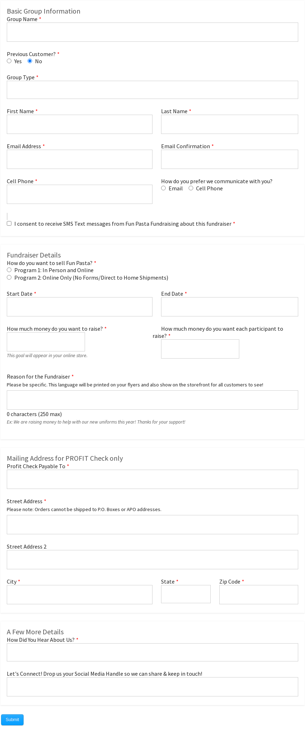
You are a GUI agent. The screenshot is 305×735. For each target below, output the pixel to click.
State (168, 581)
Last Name (174, 111)
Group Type (21, 77)
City (11, 581)
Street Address (24, 501)
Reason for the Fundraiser (38, 376)
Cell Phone (20, 181)
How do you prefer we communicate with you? (216, 181)
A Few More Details (35, 631)
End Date (172, 293)
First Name (20, 111)
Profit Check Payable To (36, 466)
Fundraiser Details (34, 254)
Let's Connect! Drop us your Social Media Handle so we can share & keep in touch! (104, 673)
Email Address (24, 146)
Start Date (19, 293)
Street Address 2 (26, 546)
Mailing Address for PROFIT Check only (65, 458)
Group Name (22, 18)
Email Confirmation (185, 146)
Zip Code (229, 581)
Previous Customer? (31, 54)
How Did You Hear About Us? (41, 639)
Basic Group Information (43, 10)
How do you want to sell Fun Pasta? (49, 262)
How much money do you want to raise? (55, 328)
